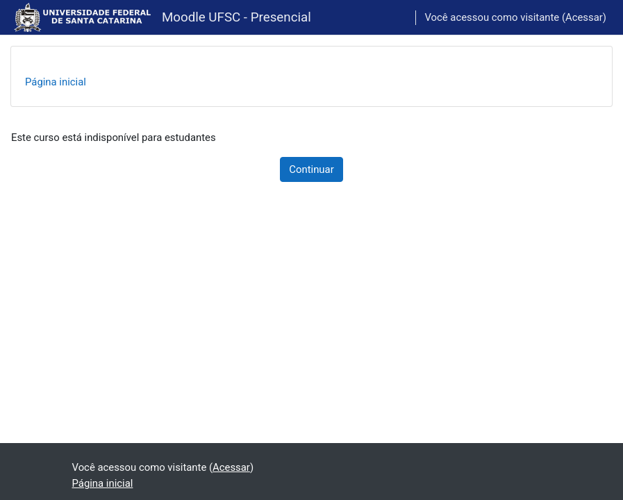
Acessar (584, 17)
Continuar (311, 169)
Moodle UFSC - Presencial (236, 17)
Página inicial (55, 82)
